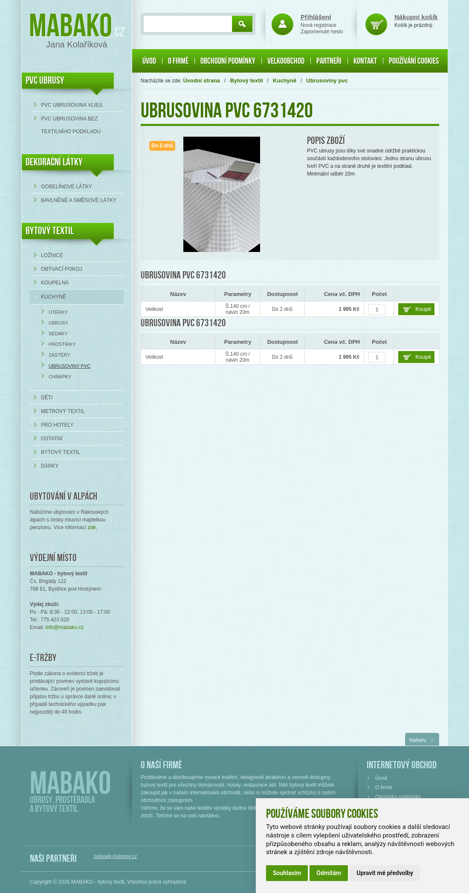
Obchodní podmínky (227, 61)
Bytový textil (50, 231)
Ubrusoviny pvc (69, 366)
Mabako (70, 26)
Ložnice (52, 255)
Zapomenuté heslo (322, 32)
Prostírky (62, 344)
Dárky (49, 466)
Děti (46, 398)
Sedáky (58, 333)
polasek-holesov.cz (115, 856)
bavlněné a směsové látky (78, 200)
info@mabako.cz (65, 627)
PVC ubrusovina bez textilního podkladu (71, 125)
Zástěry (59, 354)
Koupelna (55, 283)
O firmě (178, 61)
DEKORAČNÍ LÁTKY (54, 162)
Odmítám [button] (328, 873)
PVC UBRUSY (45, 80)
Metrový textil (63, 411)
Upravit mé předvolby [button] (384, 873)
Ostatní (51, 439)
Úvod (149, 61)
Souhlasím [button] (287, 873)
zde (91, 527)
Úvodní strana (201, 80)
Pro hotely (57, 425)
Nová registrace (318, 25)
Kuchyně (53, 297)
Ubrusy (58, 322)
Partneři (329, 61)
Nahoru (417, 740)
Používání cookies (414, 61)
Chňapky (60, 376)
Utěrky (58, 312)
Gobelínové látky (66, 187)
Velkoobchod (285, 61)
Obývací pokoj (61, 269)
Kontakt (365, 61)
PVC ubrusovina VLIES (71, 105)
